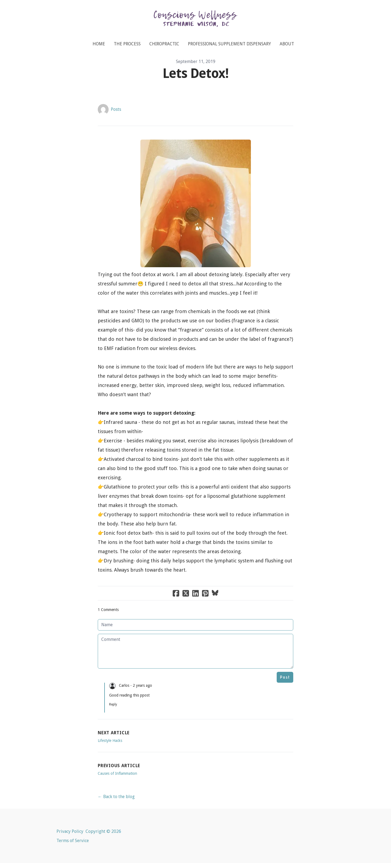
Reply (113, 704)
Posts (116, 109)
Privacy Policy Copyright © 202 (87, 831)
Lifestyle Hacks (110, 740)
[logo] (195, 20)
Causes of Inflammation (117, 773)
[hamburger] (32, 8)
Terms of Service (72, 840)
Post (285, 677)
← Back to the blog (116, 796)
